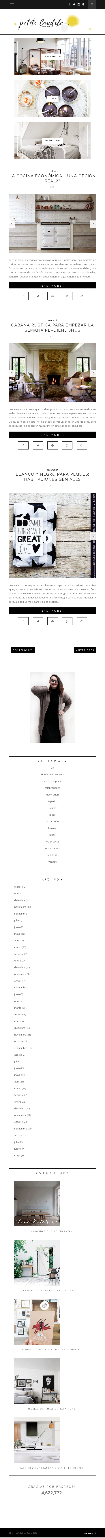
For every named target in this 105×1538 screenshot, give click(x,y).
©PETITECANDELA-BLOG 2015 (23, 1532)
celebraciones (52, 787)
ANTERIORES (85, 650)
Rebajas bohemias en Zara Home (51, 1408)
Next (93, 224)
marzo (17, 947)
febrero (18, 886)
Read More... (52, 285)
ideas (52, 814)
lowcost (52, 828)
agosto (18, 1054)
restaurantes (52, 848)
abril (16, 940)
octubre (18, 980)
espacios (53, 801)
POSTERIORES (23, 650)
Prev (12, 224)
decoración (52, 320)
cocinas (52, 171)
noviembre (20, 906)
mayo (17, 933)
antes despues (52, 781)
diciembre (19, 900)
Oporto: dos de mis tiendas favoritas (51, 1349)
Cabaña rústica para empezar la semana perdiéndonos (52, 327)
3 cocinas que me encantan (52, 1231)
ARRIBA (90, 1533)
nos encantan (52, 841)
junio (17, 927)
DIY (52, 767)
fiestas (52, 808)
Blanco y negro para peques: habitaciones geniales (52, 477)
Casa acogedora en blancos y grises (51, 1290)
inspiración (52, 821)
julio (16, 920)
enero (17, 893)
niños (52, 834)
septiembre (20, 913)
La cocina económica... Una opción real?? (52, 178)
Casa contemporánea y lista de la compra (52, 1468)
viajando (52, 855)
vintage (52, 861)
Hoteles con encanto (52, 774)
